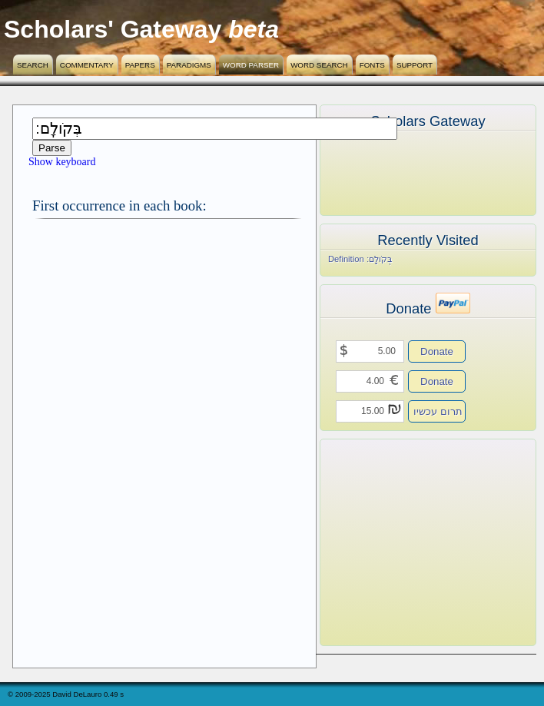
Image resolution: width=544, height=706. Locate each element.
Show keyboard (62, 161)
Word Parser (251, 65)
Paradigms (189, 65)
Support (414, 65)
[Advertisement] (405, 542)
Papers (140, 65)
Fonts (372, 65)
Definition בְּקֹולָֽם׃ (360, 259)
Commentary (87, 65)
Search (32, 65)
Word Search (319, 65)
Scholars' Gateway (112, 29)
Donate (436, 351)
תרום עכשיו (438, 411)
